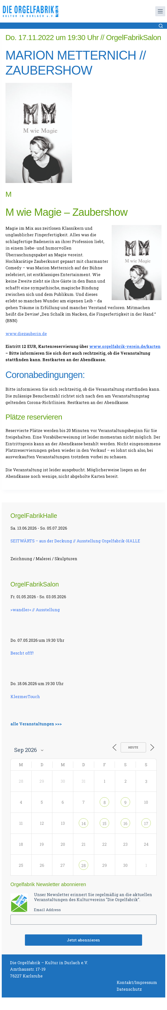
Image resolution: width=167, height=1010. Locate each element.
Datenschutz (129, 989)
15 (104, 823)
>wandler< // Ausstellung (35, 609)
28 (83, 865)
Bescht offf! (22, 653)
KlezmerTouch (25, 696)
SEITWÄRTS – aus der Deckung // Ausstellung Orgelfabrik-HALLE (75, 540)
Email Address (47, 909)
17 (146, 823)
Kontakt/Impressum (137, 982)
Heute (133, 747)
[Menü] (160, 11)
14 (84, 823)
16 (125, 823)
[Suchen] (161, 26)
